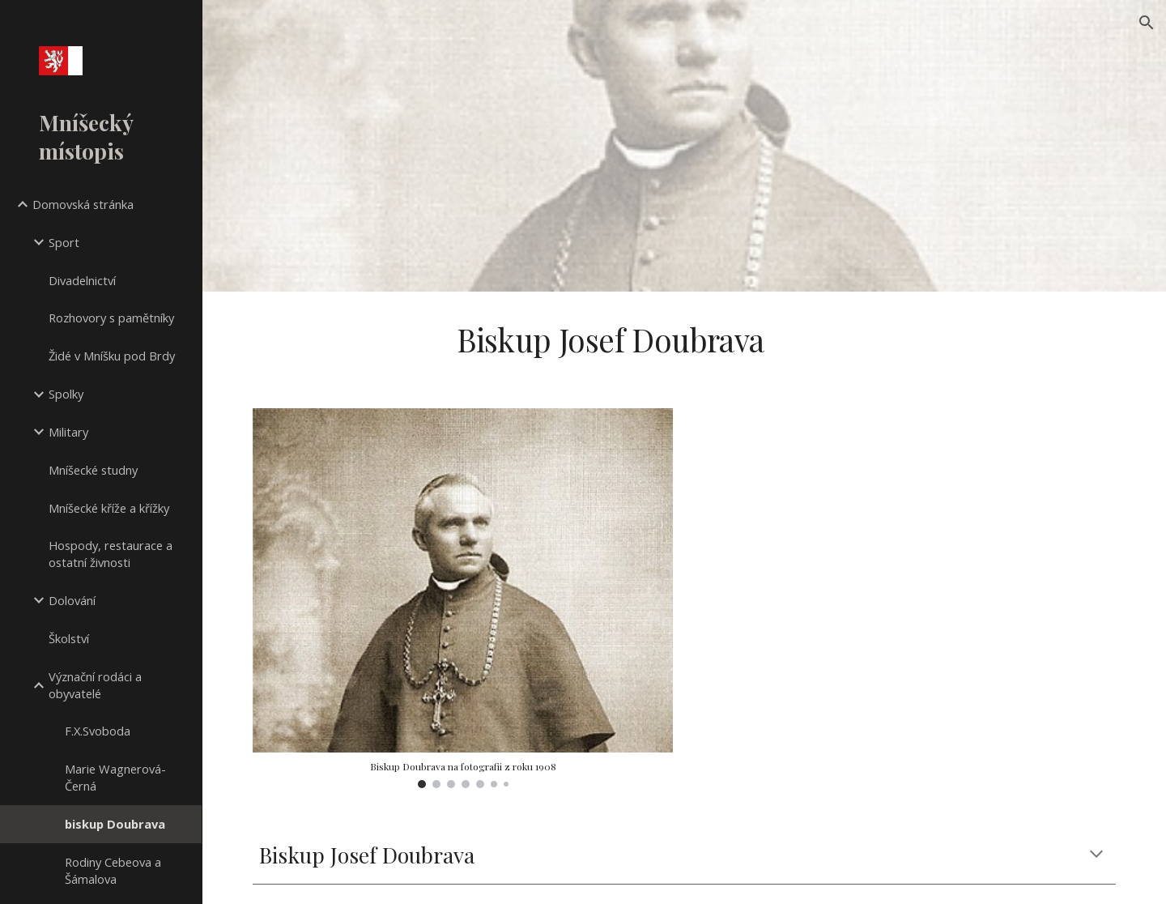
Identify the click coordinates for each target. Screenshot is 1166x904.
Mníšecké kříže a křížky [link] (109, 508)
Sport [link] (64, 242)
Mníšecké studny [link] (93, 470)
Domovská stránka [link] (83, 204)
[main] (610, 340)
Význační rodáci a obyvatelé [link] (95, 684)
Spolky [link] (66, 394)
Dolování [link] (72, 600)
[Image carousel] (463, 598)
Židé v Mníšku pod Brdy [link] (112, 356)
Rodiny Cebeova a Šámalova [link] (113, 870)
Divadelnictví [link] (82, 280)
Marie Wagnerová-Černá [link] (115, 777)
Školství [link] (69, 638)
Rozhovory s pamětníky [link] (111, 317)
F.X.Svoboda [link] (97, 731)
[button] (1146, 22)
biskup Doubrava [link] (115, 824)
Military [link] (68, 432)
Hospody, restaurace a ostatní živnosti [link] (110, 553)
